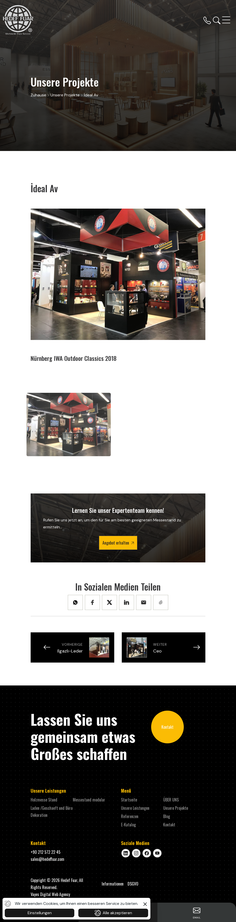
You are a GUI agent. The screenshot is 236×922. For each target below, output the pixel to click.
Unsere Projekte (175, 808)
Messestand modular (89, 800)
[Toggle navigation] (226, 20)
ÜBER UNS (171, 800)
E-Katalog (128, 825)
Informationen (113, 884)
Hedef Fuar (69, 880)
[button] (145, 903)
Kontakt (167, 727)
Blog (166, 816)
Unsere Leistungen (135, 808)
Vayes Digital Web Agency (50, 894)
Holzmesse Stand (44, 800)
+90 (46, 852)
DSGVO (133, 884)
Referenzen (129, 816)
